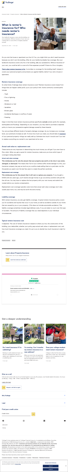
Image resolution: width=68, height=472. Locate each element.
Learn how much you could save (18, 259)
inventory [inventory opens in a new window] (63, 134)
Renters (13, 240)
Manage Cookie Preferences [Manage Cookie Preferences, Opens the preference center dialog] (50, 462)
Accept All (51, 469)
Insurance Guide (5, 14)
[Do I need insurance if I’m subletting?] (13, 352)
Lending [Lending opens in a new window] (29, 457)
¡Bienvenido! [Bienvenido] (5, 424)
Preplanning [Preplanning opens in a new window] (23, 457)
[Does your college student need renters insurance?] (56, 352)
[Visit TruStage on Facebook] (3, 421)
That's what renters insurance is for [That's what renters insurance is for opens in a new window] (13, 69)
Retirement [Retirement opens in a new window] (35, 457)
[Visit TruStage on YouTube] (65, 421)
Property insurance (6, 240)
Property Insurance (14, 14)
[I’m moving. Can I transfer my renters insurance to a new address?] (34, 353)
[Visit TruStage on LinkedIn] (44, 421)
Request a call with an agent (13, 387)
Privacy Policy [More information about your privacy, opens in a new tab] (18, 464)
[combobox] (16, 414)
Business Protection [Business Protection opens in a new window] (45, 457)
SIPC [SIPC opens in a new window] (35, 442)
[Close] (66, 465)
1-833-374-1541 (6, 382)
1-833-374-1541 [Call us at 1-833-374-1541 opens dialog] (62, 6)
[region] (34, 466)
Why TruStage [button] (33, 395)
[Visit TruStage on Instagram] (23, 421)
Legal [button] (33, 403)
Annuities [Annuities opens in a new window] (16, 457)
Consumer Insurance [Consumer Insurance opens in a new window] (7, 457)
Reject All (50, 466)
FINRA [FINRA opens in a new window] (31, 442)
